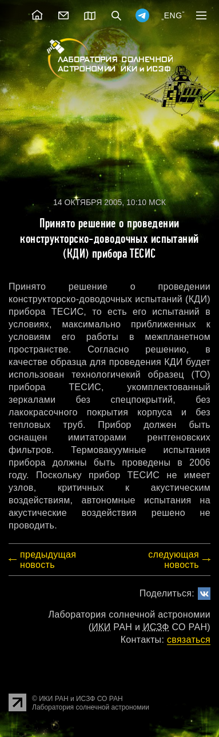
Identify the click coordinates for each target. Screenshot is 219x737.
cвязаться (188, 639)
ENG (173, 15)
